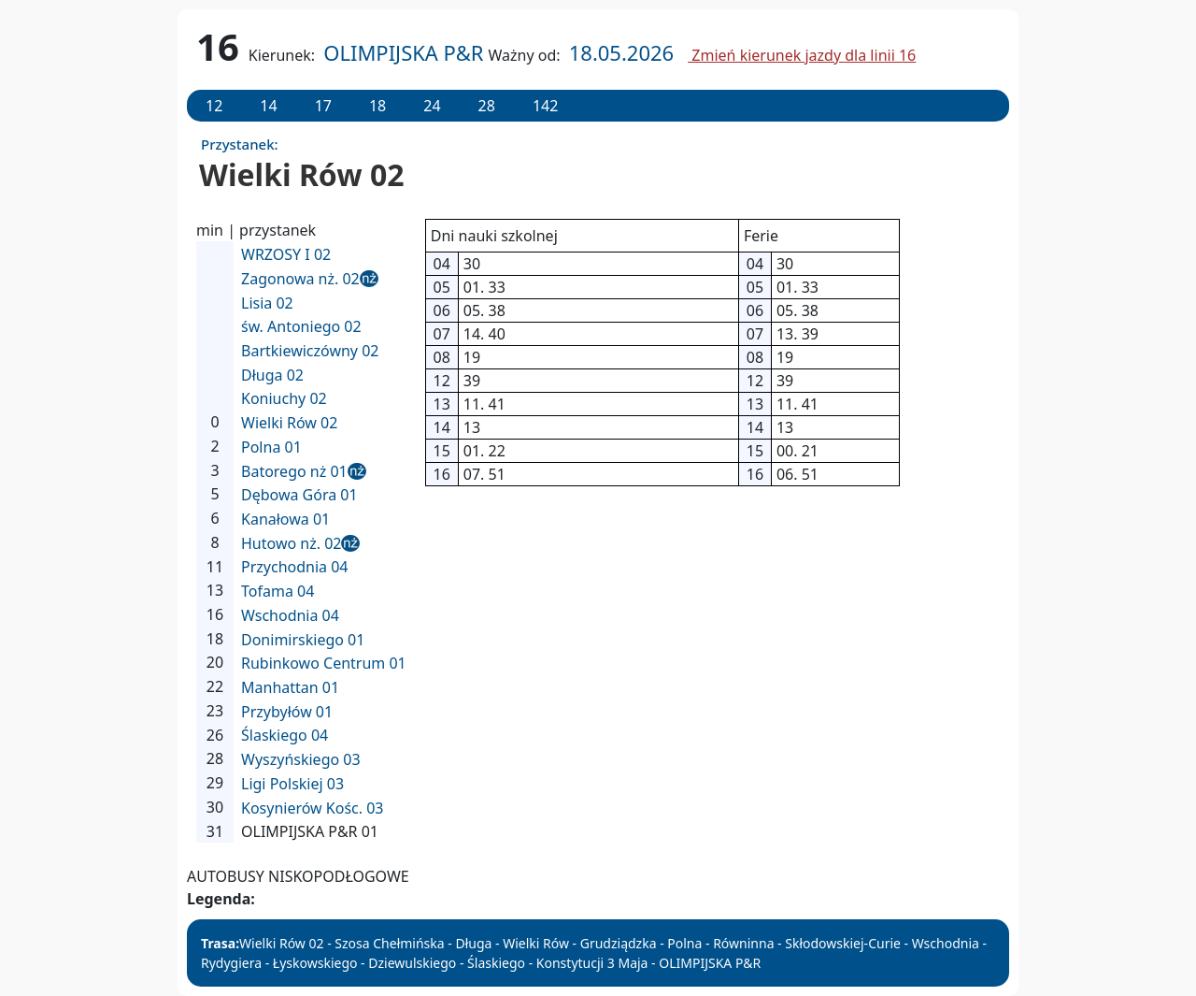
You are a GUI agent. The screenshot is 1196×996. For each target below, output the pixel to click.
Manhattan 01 (290, 687)
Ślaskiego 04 (284, 735)
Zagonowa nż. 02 (300, 278)
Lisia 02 (267, 303)
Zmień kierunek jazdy (802, 55)
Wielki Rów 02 (289, 422)
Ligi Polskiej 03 (292, 783)
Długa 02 (272, 375)
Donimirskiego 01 (302, 639)
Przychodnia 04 (295, 566)
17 (323, 105)
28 (486, 105)
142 (545, 105)
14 (268, 105)
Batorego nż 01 (294, 471)
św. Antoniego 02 (301, 326)
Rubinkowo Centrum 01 (323, 663)
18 (377, 105)
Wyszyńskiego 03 (301, 759)
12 (214, 105)
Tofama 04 (277, 591)
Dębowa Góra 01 (299, 494)
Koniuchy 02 (284, 398)
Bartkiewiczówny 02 (310, 350)
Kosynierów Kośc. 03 (312, 808)
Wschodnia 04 (290, 615)
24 (431, 105)
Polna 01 (271, 447)
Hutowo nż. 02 (291, 543)
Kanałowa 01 (285, 519)
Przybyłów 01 (287, 711)
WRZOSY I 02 (286, 254)
